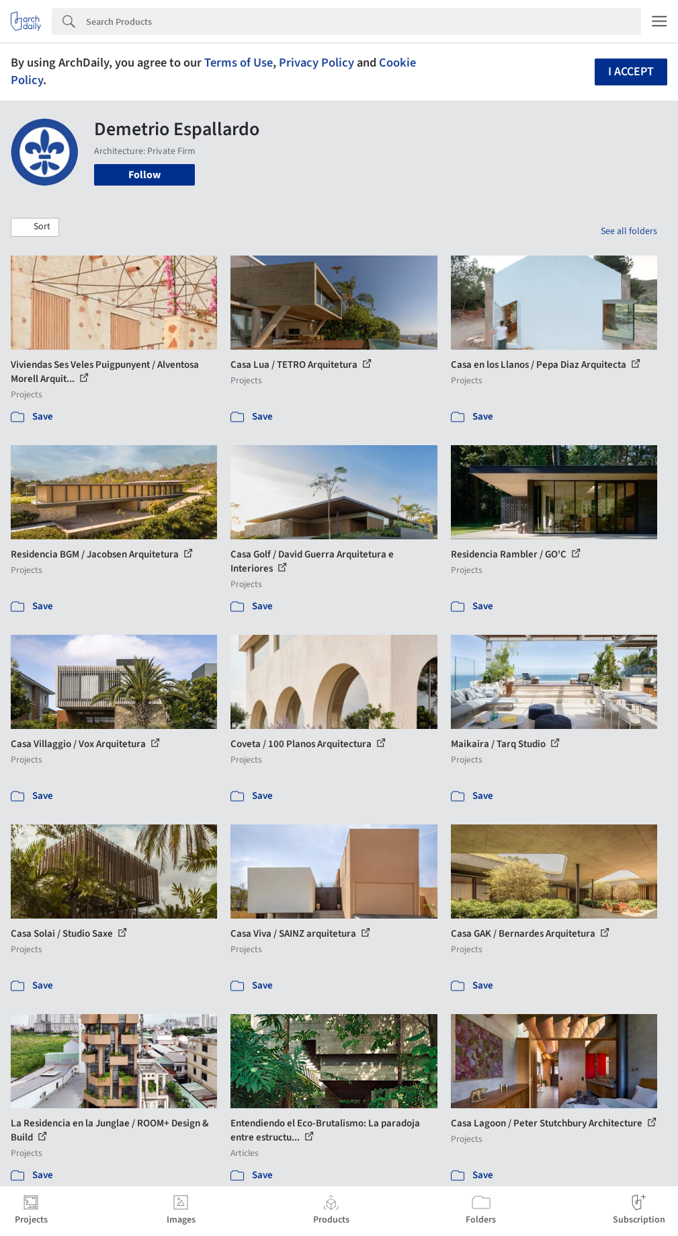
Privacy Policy (316, 62)
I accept (631, 71)
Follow (144, 174)
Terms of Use (238, 62)
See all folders (629, 231)
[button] (35, 227)
